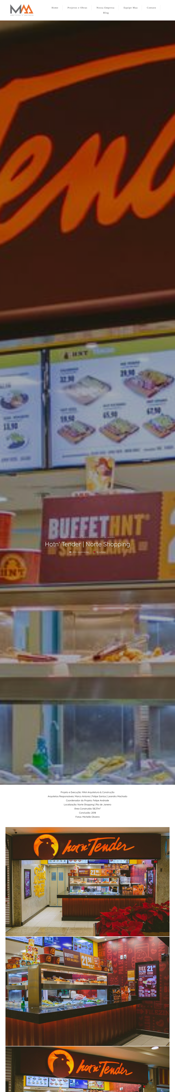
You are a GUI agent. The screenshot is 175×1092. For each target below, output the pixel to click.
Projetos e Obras (77, 7)
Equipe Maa (131, 7)
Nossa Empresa (105, 7)
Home (55, 7)
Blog (106, 12)
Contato (151, 7)
